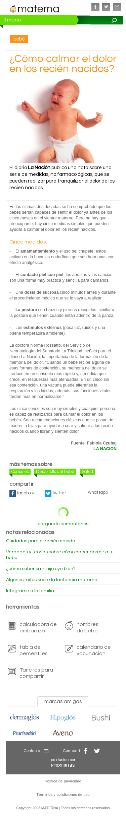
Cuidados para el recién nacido (40, 541)
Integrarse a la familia (30, 590)
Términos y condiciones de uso (63, 794)
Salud (87, 471)
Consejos (20, 471)
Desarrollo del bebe (55, 471)
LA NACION (105, 448)
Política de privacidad (63, 781)
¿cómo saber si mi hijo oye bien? (41, 568)
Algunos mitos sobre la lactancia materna (51, 579)
